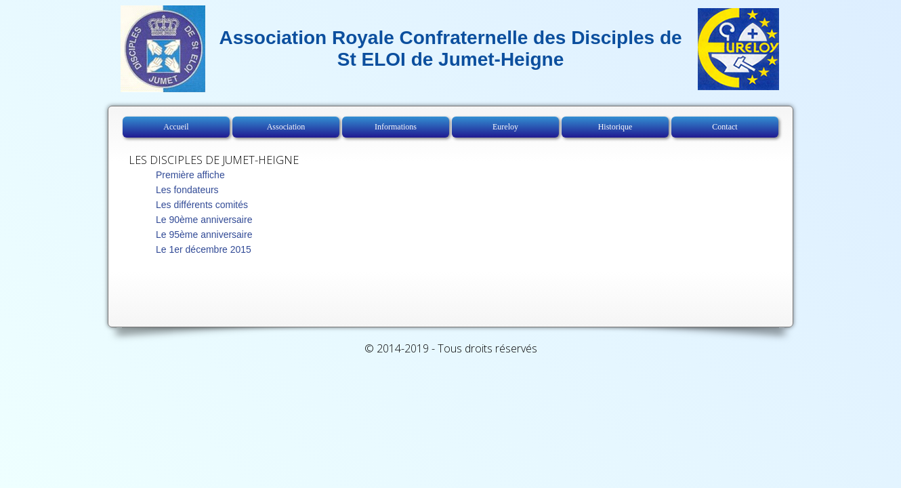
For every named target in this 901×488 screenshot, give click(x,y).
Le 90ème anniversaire (204, 219)
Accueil (175, 126)
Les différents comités (202, 204)
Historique (615, 126)
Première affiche (190, 174)
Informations (396, 126)
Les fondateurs (187, 189)
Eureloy (505, 126)
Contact (724, 126)
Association (286, 126)
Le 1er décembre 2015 (203, 249)
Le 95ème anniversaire (204, 234)
